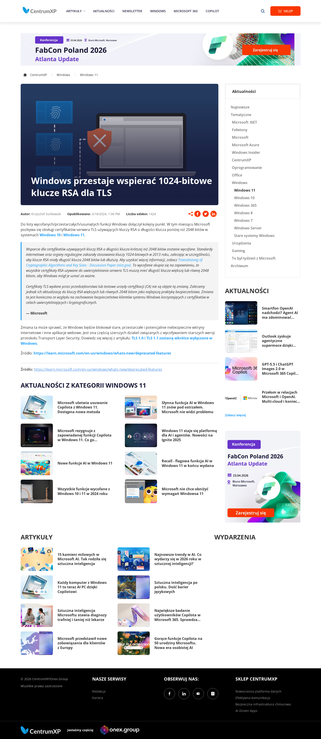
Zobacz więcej (235, 415)
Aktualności (103, 11)
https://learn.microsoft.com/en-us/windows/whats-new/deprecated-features (98, 369)
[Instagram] (212, 693)
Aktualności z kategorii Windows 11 (83, 385)
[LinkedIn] (183, 693)
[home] (39, 10)
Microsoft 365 (186, 11)
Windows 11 (89, 75)
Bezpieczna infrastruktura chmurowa (263, 704)
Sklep (285, 11)
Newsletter (132, 11)
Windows (158, 11)
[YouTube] (198, 693)
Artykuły (74, 11)
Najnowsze (240, 107)
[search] (263, 11)
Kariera (97, 698)
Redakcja (99, 691)
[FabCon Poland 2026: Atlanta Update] (161, 49)
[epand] (84, 11)
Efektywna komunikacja (252, 698)
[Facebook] (169, 693)
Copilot (212, 11)
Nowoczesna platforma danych (258, 691)
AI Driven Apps (246, 711)
